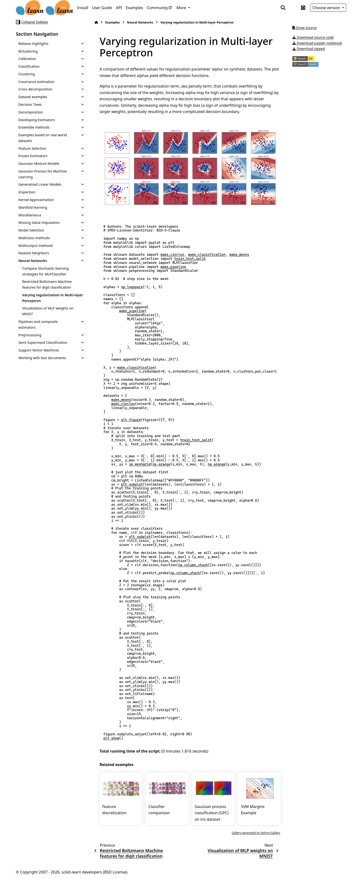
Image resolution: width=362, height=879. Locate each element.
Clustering (26, 74)
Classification (29, 66)
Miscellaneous (29, 215)
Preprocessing (29, 335)
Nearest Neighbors (33, 253)
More (181, 7)
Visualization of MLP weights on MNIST (47, 311)
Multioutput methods (35, 245)
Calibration (27, 58)
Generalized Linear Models (39, 184)
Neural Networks (32, 260)
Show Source (304, 27)
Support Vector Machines (38, 350)
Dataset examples (32, 97)
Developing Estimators (36, 120)
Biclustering (27, 51)
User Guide (102, 7)
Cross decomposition (35, 89)
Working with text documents (42, 358)
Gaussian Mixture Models (38, 163)
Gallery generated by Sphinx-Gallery (256, 833)
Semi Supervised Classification (42, 342)
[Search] (283, 8)
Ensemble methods (33, 127)
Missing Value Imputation (39, 222)
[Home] (96, 22)
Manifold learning (32, 207)
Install (82, 7)
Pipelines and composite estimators (38, 324)
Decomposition (30, 112)
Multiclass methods (34, 238)
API (119, 7)
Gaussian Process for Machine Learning (42, 174)
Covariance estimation (36, 81)
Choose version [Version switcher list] (326, 7)
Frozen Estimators (32, 156)
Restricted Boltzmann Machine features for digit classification (47, 284)
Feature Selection (32, 148)
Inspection (26, 192)
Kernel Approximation (36, 199)
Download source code (313, 37)
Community (157, 7)
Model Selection (31, 230)
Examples (134, 7)
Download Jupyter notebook (317, 43)
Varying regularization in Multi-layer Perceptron (52, 298)
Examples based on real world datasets (42, 138)
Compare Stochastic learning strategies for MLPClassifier (45, 271)
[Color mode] (293, 8)
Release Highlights (33, 43)
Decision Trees (30, 104)
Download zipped (308, 48)
